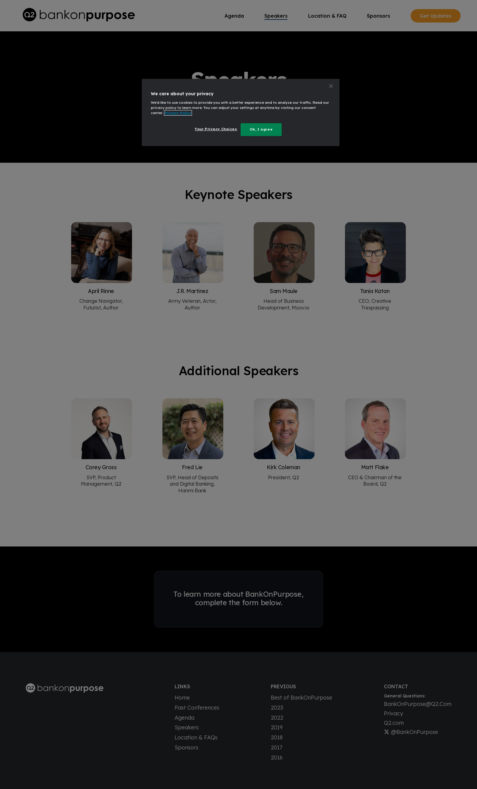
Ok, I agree (261, 129)
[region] (240, 112)
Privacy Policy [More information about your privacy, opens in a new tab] (178, 113)
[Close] (331, 86)
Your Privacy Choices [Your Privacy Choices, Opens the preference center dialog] (216, 129)
